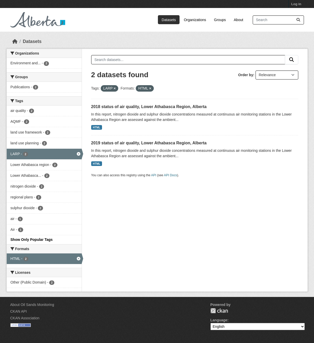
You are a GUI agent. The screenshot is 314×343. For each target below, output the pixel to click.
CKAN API (18, 311)
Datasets (169, 20)
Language (218, 320)
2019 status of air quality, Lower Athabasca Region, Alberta (149, 143)
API (153, 175)
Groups (220, 20)
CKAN (219, 310)
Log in (296, 4)
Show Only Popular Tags (32, 240)
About (238, 20)
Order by (245, 75)
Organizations (195, 20)
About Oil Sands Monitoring (32, 305)
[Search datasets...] (278, 19)
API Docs (170, 175)
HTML (96, 127)
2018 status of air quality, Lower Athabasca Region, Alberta (149, 106)
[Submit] (298, 19)
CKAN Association (25, 318)
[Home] (15, 41)
